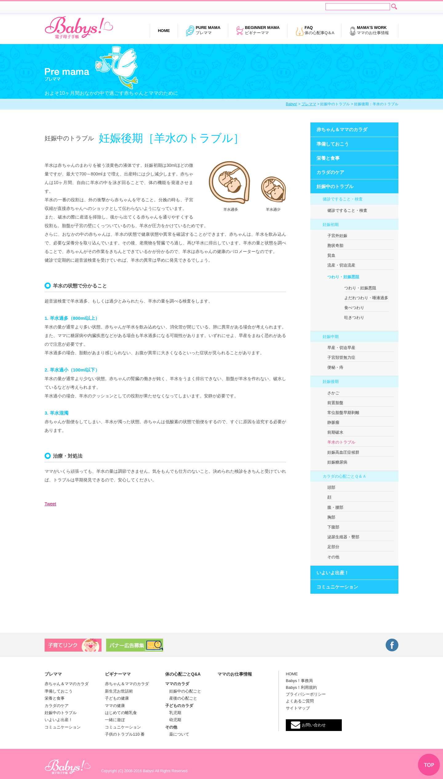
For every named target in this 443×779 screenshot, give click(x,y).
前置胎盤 (335, 402)
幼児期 (173, 719)
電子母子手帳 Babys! (79, 27)
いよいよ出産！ (333, 572)
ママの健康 (115, 705)
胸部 (331, 517)
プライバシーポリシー (306, 694)
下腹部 (333, 527)
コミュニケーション (337, 586)
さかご (333, 393)
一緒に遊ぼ (115, 719)
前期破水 (335, 432)
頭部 (331, 487)
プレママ (203, 30)
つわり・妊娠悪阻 (343, 277)
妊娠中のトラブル (335, 186)
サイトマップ (298, 708)
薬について (177, 734)
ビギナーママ (258, 30)
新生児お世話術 (119, 691)
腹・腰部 (335, 507)
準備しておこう (333, 144)
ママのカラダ (177, 683)
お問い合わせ (314, 725)
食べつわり (354, 307)
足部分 (333, 546)
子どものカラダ (179, 705)
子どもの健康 (117, 698)
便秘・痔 (335, 367)
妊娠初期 (331, 224)
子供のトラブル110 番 (125, 734)
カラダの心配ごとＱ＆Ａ (344, 476)
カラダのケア (330, 172)
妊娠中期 (331, 336)
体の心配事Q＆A (314, 30)
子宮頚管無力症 (341, 357)
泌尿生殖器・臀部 (343, 537)
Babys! (291, 104)
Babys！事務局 (299, 680)
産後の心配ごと (181, 698)
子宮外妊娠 (337, 235)
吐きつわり (354, 317)
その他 (333, 557)
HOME (292, 674)
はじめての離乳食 (121, 712)
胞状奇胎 (335, 245)
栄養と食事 (328, 158)
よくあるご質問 (300, 701)
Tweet (50, 503)
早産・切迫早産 (341, 347)
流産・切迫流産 (341, 265)
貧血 (331, 255)
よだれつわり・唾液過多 (366, 297)
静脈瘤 (333, 422)
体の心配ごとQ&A (183, 674)
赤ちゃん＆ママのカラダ (342, 129)
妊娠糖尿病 (337, 462)
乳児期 (173, 712)
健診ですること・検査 (343, 199)
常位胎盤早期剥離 (343, 412)
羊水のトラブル (341, 442)
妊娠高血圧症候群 (343, 452)
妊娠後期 (331, 381)
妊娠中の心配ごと (183, 691)
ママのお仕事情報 (369, 30)
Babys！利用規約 (301, 687)
